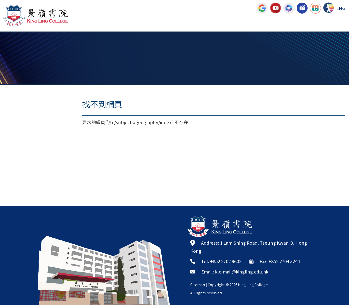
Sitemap (197, 284)
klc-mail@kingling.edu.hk (242, 271)
